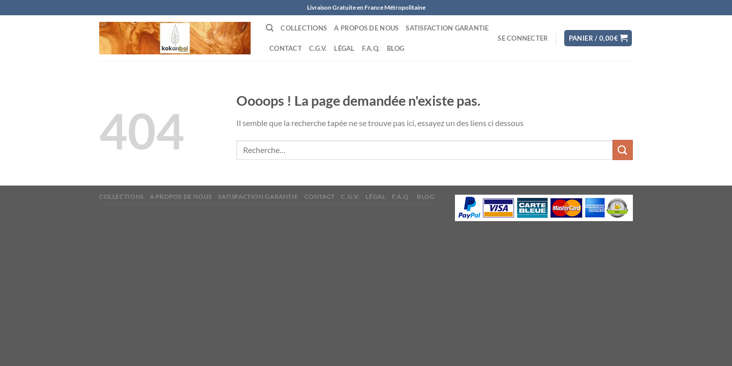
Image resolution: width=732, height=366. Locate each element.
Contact (285, 48)
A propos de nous (366, 28)
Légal (344, 48)
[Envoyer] (623, 150)
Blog (395, 48)
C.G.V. (318, 48)
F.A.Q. (371, 48)
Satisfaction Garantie (447, 28)
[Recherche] (269, 28)
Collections (304, 28)
